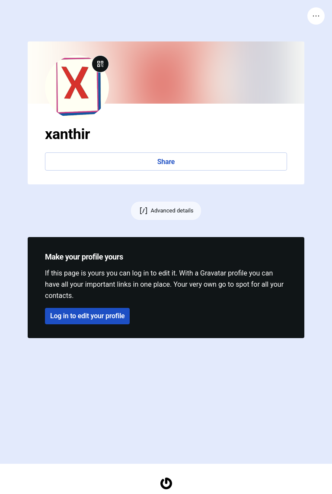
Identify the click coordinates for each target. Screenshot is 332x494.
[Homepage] (166, 483)
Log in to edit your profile (87, 316)
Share (166, 162)
